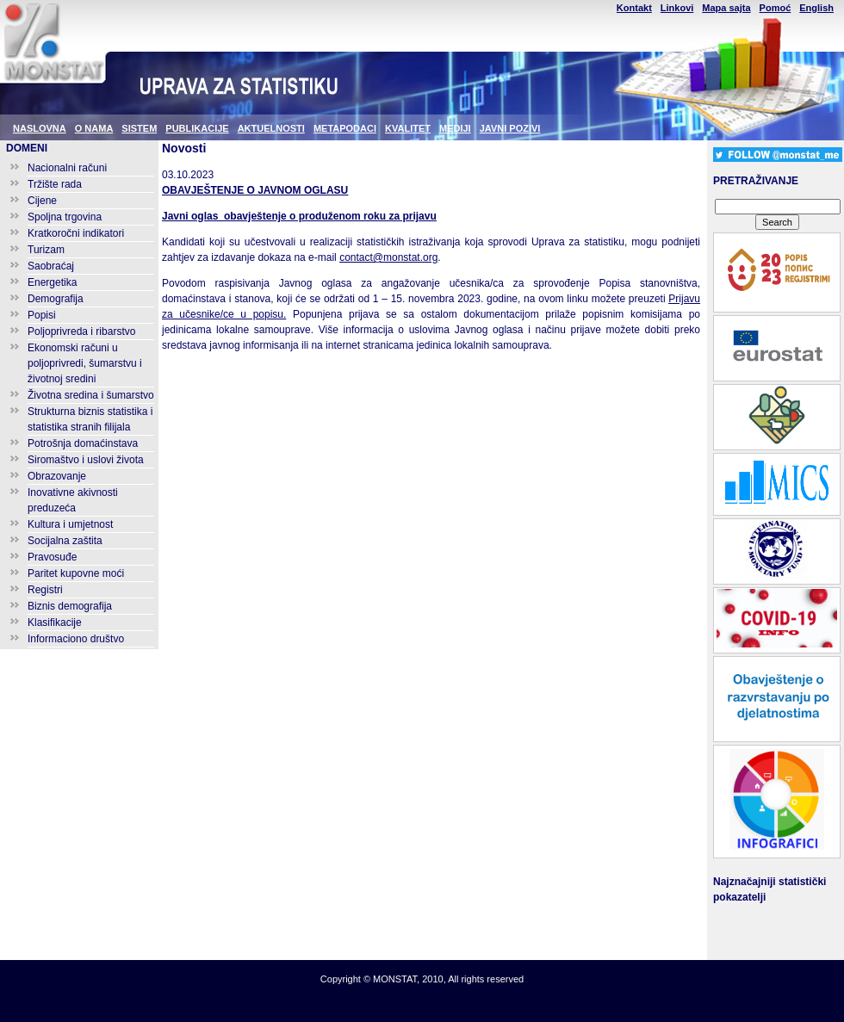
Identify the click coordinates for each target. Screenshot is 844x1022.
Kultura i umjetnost (70, 524)
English (816, 8)
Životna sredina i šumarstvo (91, 395)
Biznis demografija (70, 606)
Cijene (42, 201)
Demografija (56, 299)
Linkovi (677, 8)
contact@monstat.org (388, 257)
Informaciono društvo (76, 639)
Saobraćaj (51, 266)
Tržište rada (55, 184)
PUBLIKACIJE (196, 128)
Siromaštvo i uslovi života (86, 460)
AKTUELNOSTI (271, 128)
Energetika (52, 282)
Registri (45, 590)
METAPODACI (344, 128)
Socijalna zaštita (65, 541)
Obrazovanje (57, 476)
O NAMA (94, 128)
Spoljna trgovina (65, 217)
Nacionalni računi (67, 168)
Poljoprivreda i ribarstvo (81, 331)
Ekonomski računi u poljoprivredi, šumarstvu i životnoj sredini (85, 363)
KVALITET (408, 128)
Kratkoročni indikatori (76, 233)
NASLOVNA (39, 128)
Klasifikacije (55, 622)
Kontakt (634, 8)
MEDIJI (455, 128)
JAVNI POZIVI (510, 128)
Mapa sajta (726, 8)
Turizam (46, 250)
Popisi (42, 315)
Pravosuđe (52, 557)
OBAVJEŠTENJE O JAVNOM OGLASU (255, 190)
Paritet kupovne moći (76, 573)
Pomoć (775, 8)
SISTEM (139, 128)
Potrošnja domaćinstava (83, 443)
